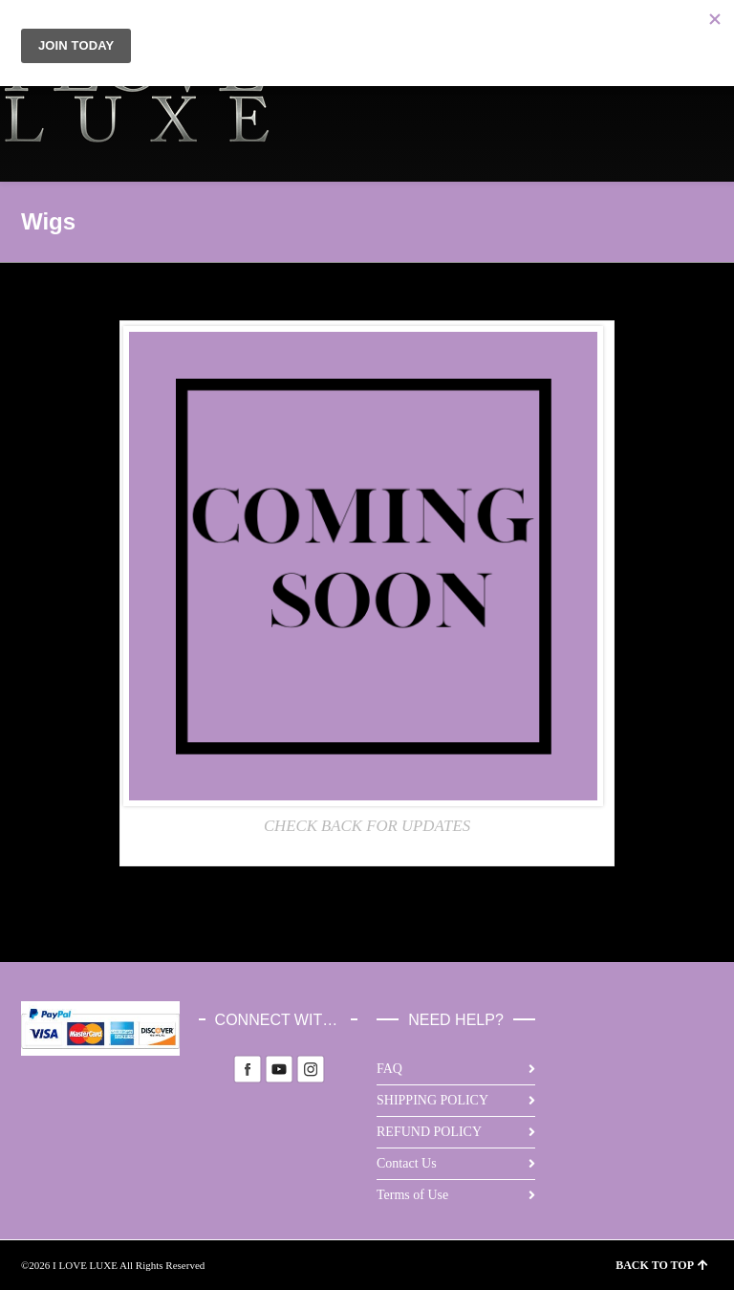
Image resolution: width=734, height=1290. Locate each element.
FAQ (389, 1068)
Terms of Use (412, 1195)
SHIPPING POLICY (432, 1100)
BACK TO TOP (661, 1265)
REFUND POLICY (429, 1132)
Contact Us (407, 1163)
